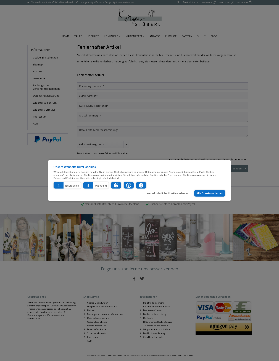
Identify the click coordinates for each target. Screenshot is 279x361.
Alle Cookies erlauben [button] (209, 193)
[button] (67, 185)
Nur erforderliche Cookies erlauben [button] (167, 193)
